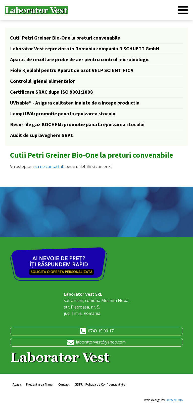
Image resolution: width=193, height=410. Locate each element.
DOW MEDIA (174, 400)
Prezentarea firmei (39, 384)
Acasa (17, 384)
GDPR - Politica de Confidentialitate (100, 384)
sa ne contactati (49, 166)
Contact (64, 384)
